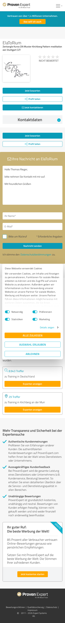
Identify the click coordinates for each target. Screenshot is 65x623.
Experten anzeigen (32, 383)
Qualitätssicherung (35, 607)
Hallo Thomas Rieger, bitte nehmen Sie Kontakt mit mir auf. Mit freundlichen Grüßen (32, 185)
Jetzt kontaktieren (32, 107)
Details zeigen (47, 327)
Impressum (32, 610)
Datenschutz (51, 607)
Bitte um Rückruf (17, 236)
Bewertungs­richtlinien (15, 607)
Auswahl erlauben (32, 344)
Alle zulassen (32, 335)
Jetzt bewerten (32, 90)
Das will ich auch (32, 21)
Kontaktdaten (39, 120)
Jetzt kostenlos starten (32, 574)
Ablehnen (32, 354)
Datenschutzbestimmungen (35, 254)
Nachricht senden (32, 245)
